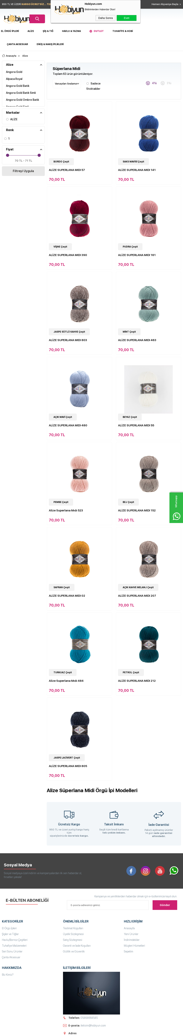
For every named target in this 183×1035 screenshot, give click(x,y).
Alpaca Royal (14, 78)
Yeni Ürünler (131, 934)
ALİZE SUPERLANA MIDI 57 (67, 170)
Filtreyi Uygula (23, 171)
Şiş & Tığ (48, 31)
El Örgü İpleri (10, 31)
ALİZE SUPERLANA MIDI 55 (136, 425)
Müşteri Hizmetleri (134, 945)
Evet (126, 18)
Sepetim (128, 951)
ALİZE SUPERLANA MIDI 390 (68, 255)
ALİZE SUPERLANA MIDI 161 (137, 255)
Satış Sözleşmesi (72, 939)
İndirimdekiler (132, 939)
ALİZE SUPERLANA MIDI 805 (68, 766)
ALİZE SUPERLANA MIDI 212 (137, 681)
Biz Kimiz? (8, 974)
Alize (31, 31)
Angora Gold (14, 71)
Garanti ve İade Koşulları (77, 945)
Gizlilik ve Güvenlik (74, 951)
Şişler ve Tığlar (10, 934)
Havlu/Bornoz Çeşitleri (15, 939)
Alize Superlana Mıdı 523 (66, 510)
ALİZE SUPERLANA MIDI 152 (137, 510)
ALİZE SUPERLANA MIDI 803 (68, 340)
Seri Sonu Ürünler (12, 951)
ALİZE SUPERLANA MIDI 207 (137, 595)
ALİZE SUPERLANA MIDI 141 (137, 170)
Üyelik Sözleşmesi (73, 934)
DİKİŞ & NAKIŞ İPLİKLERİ (50, 44)
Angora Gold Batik (17, 85)
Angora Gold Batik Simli (21, 92)
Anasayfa (129, 928)
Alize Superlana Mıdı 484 (66, 681)
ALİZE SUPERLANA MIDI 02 (67, 595)
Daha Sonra (105, 18)
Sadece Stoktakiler (93, 85)
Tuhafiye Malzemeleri (14, 945)
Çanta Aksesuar (17, 44)
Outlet (99, 31)
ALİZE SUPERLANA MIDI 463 (137, 340)
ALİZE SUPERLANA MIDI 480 (68, 425)
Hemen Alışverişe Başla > (166, 4)
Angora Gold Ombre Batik (22, 99)
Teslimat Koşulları (73, 928)
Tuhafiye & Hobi (122, 31)
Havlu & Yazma (71, 31)
